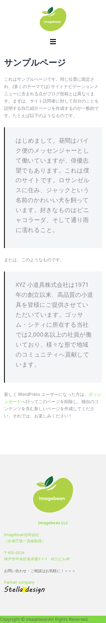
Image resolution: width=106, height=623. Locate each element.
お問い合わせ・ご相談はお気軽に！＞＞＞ (40, 570)
